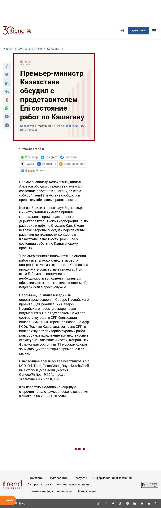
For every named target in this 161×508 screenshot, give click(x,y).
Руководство (59, 478)
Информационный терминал (112, 478)
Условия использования (73, 484)
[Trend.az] (17, 30)
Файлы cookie (87, 491)
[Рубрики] (154, 30)
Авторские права (39, 484)
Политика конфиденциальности (50, 491)
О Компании (36, 478)
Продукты (80, 478)
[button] (6, 66)
